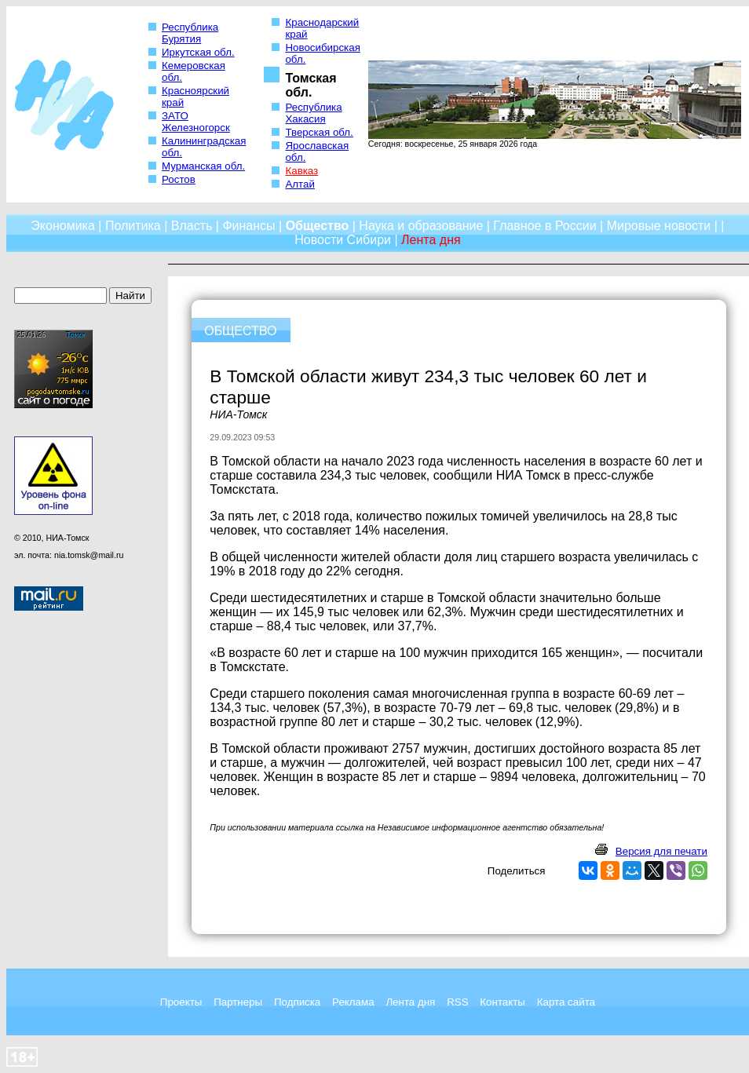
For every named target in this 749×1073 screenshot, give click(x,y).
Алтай (299, 184)
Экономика (63, 225)
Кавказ (301, 171)
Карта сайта (566, 1002)
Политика (133, 225)
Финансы (248, 225)
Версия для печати (661, 851)
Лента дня (410, 1002)
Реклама (353, 1002)
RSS (457, 1002)
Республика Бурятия (190, 33)
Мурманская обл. (203, 166)
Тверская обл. (319, 132)
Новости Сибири (342, 239)
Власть (192, 225)
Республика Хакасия (313, 113)
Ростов (178, 179)
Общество (317, 225)
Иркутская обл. (198, 52)
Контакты (502, 1002)
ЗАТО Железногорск (196, 121)
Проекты (181, 1002)
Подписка (297, 1002)
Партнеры (238, 1002)
